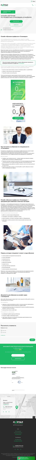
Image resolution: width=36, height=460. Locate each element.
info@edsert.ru (6, 404)
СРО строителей (18, 431)
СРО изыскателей (18, 434)
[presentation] (11, 380)
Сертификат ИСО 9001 (18, 441)
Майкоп (34, 1)
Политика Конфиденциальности (17, 361)
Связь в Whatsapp (16, 21)
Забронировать (18, 118)
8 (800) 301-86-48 (33, 5)
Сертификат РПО (18, 439)
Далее (32, 339)
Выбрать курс (16, 24)
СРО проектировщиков (18, 432)
